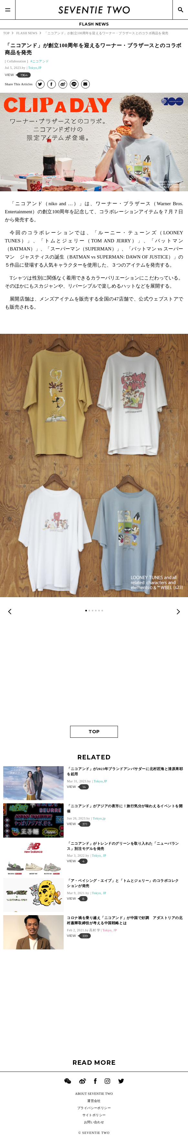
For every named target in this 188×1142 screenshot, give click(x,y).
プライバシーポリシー (94, 1108)
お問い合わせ (94, 1122)
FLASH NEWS (94, 24)
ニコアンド (40, 61)
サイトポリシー (94, 1115)
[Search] (180, 9)
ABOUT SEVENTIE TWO (94, 1093)
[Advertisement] (94, 671)
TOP (94, 732)
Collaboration (16, 61)
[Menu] (8, 9)
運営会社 (94, 1101)
